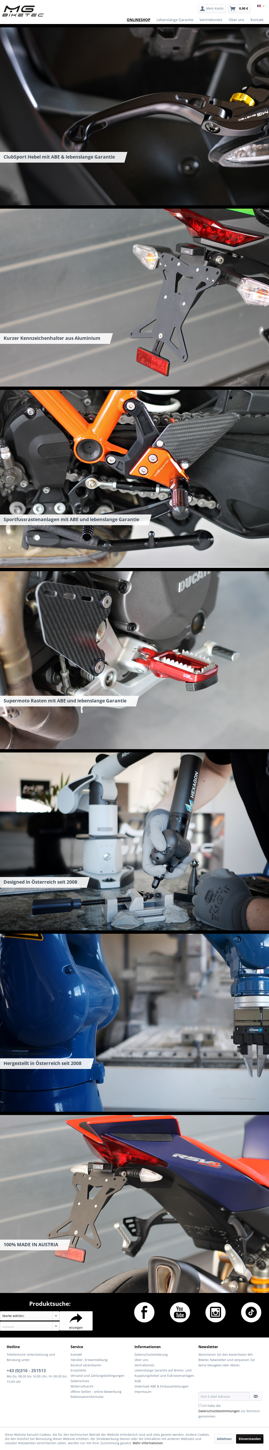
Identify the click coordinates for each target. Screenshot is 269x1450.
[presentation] (232, 1381)
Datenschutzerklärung (151, 1354)
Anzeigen (76, 1320)
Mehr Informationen (148, 1443)
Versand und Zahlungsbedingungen (97, 1375)
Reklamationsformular (87, 1397)
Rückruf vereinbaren (86, 1365)
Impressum (142, 1391)
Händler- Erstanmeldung (89, 1360)
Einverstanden (250, 1439)
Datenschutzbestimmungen (219, 1411)
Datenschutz (80, 1381)
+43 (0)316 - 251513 (26, 1370)
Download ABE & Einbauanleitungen (161, 1386)
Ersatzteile (78, 1370)
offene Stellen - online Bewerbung (96, 1391)
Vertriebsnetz (144, 1365)
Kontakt (76, 1354)
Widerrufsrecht (82, 1386)
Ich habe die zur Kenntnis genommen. (229, 1411)
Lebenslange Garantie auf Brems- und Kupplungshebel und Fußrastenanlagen (164, 1373)
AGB (137, 1381)
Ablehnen (224, 1439)
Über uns (141, 1360)
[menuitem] (212, 8)
